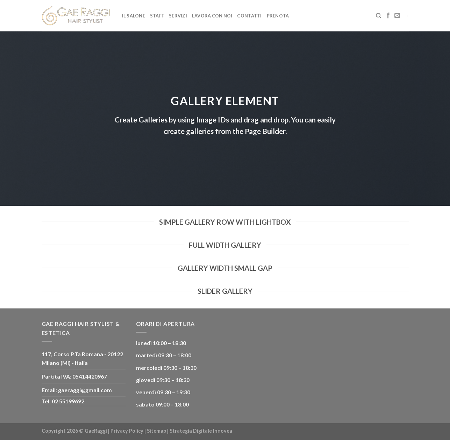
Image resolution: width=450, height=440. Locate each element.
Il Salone (133, 15)
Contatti (249, 15)
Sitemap (156, 431)
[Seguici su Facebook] (388, 16)
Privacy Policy (126, 431)
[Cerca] (378, 15)
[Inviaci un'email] (397, 16)
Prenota (278, 15)
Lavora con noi (212, 15)
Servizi (178, 15)
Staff (157, 15)
